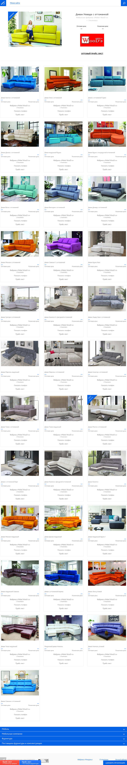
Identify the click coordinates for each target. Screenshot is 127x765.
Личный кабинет (121, 760)
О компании (104, 760)
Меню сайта (15, 3)
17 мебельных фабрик (10, 763)
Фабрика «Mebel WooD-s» (20, 106)
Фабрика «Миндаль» (85, 760)
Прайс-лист (20, 115)
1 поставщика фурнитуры (30, 763)
